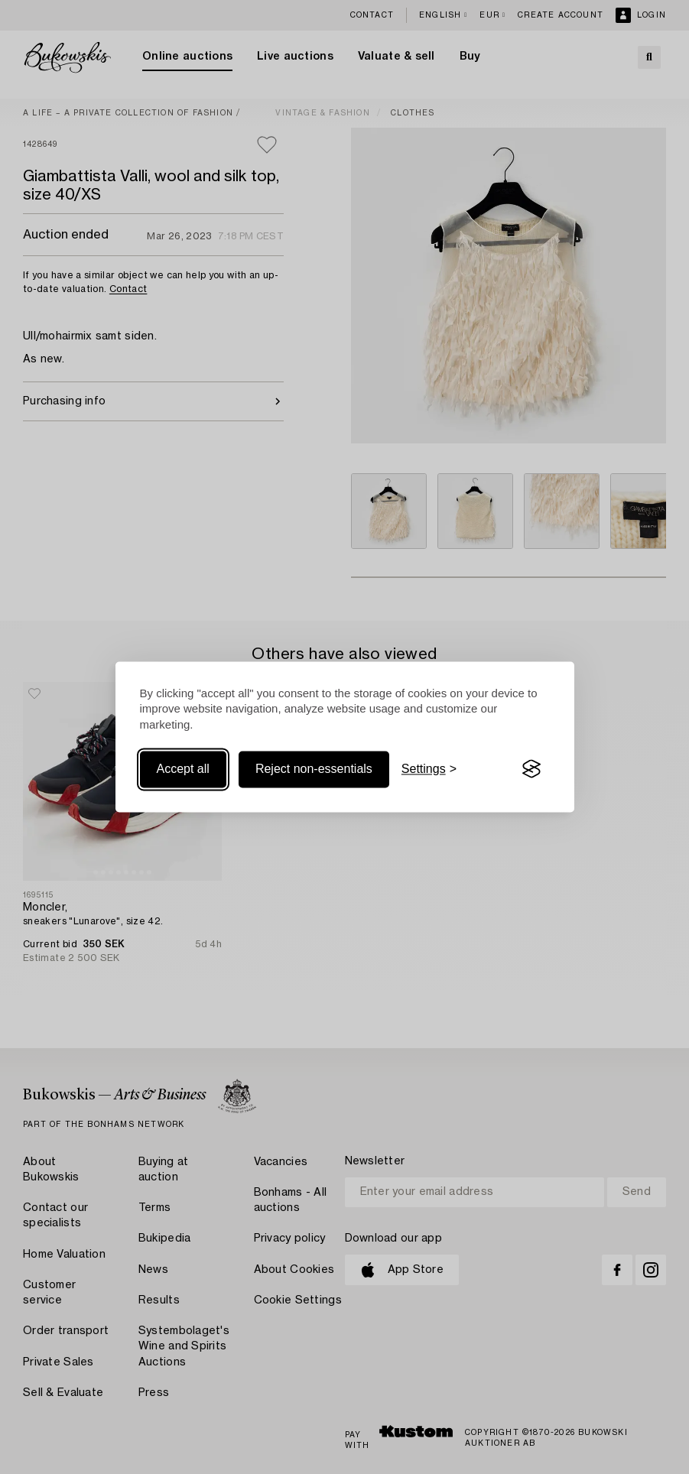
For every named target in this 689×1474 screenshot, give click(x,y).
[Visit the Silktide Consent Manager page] (531, 769)
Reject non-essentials (313, 768)
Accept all (183, 768)
